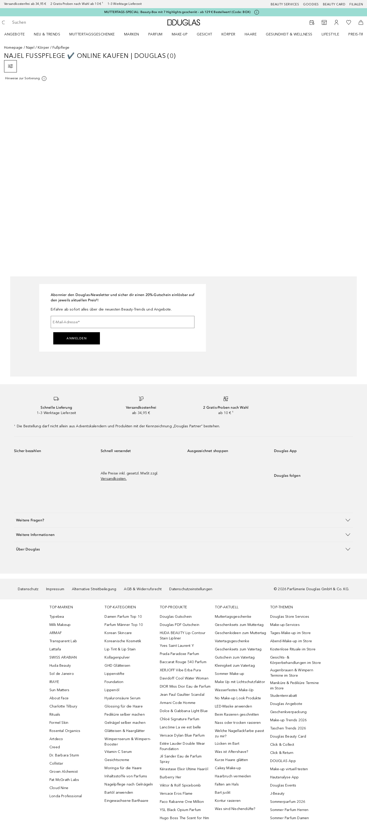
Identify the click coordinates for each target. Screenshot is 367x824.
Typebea (56, 616)
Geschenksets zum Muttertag (239, 625)
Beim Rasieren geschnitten (237, 714)
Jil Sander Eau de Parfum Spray (181, 759)
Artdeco (56, 739)
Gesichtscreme (116, 760)
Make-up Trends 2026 (288, 720)
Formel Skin (58, 722)
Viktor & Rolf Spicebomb (180, 785)
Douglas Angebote (286, 704)
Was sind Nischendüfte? (235, 809)
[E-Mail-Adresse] (122, 322)
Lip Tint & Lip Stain (120, 649)
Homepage (13, 47)
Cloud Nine (58, 788)
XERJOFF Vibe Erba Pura (180, 670)
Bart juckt (222, 792)
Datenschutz (28, 589)
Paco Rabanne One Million (182, 802)
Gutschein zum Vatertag (235, 657)
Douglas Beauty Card (288, 736)
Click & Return (282, 753)
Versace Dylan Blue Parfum (182, 735)
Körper (228, 34)
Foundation (113, 682)
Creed (54, 747)
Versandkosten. (114, 479)
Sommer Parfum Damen (289, 818)
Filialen (356, 4)
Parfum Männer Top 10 (123, 625)
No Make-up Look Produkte (238, 698)
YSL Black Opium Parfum (180, 810)
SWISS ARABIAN (63, 657)
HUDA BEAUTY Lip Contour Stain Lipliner (183, 635)
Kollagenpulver (117, 657)
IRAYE (54, 682)
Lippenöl (111, 690)
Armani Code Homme (177, 703)
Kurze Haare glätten (231, 760)
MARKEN (131, 34)
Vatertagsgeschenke (232, 641)
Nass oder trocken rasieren (238, 722)
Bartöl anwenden (118, 792)
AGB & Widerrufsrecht (143, 589)
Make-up (180, 34)
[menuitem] (17, 34)
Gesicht (204, 34)
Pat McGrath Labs (64, 780)
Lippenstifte (114, 674)
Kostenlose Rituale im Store (293, 649)
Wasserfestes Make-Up (234, 690)
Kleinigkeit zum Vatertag (235, 665)
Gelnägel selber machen (124, 722)
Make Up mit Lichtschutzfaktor (240, 682)
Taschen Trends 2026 (288, 728)
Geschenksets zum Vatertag (238, 649)
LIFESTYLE (330, 34)
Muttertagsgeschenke (92, 34)
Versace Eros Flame (176, 793)
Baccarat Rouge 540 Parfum (183, 662)
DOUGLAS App (283, 761)
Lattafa (55, 649)
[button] (183, 520)
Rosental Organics (64, 731)
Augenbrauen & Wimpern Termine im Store (291, 673)
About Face (59, 698)
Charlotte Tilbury (63, 706)
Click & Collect (282, 744)
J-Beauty (277, 793)
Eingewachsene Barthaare (126, 801)
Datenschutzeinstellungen (190, 589)
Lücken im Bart (227, 743)
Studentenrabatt (283, 695)
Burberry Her (170, 777)
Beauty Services (285, 4)
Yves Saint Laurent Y (177, 645)
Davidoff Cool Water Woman (184, 678)
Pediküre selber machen (124, 714)
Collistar (56, 763)
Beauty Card (334, 4)
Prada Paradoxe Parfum (179, 654)
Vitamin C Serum (118, 752)
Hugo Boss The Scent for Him (184, 818)
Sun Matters (59, 690)
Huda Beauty (60, 665)
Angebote (14, 34)
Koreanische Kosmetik (122, 641)
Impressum (55, 589)
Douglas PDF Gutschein (179, 625)
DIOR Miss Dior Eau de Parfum (185, 686)
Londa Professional (65, 796)
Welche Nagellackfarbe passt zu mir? (239, 733)
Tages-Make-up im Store (290, 633)
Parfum (155, 34)
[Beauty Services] (312, 22)
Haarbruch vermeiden (233, 776)
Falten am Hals (227, 784)
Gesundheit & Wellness (289, 34)
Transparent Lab (63, 641)
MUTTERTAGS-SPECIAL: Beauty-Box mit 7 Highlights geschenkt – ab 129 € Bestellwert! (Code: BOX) (177, 12)
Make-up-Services (285, 625)
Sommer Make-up (229, 674)
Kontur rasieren (228, 801)
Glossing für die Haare (123, 706)
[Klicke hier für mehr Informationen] (257, 12)
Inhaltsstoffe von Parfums (125, 776)
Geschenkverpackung (288, 712)
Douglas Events (283, 785)
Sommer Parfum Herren (289, 810)
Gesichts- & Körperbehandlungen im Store (295, 660)
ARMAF (55, 633)
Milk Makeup (60, 625)
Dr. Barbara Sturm (64, 755)
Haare (251, 34)
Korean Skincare (118, 633)
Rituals (54, 714)
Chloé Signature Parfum (179, 719)
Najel (30, 47)
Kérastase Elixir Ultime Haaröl (184, 769)
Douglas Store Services (289, 616)
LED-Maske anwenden (233, 706)
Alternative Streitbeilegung (94, 589)
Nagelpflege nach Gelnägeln (128, 784)
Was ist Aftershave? (231, 752)
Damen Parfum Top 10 (123, 616)
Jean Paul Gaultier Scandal (182, 694)
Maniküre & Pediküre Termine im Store (294, 685)
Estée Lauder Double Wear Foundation (182, 746)
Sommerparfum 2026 (287, 802)
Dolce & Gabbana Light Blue (184, 711)
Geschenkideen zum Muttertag (240, 633)
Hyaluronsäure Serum (122, 698)
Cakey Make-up (228, 768)
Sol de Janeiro (61, 674)
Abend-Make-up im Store (291, 641)
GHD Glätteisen (117, 665)
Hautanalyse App (284, 777)
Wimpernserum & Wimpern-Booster (127, 741)
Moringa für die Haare (123, 768)
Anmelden (77, 338)
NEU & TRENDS (47, 34)
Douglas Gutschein (176, 616)
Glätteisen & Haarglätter (124, 731)
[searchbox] (49, 22)
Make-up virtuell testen (289, 769)
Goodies (311, 4)
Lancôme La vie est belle (180, 727)
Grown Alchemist (63, 771)
